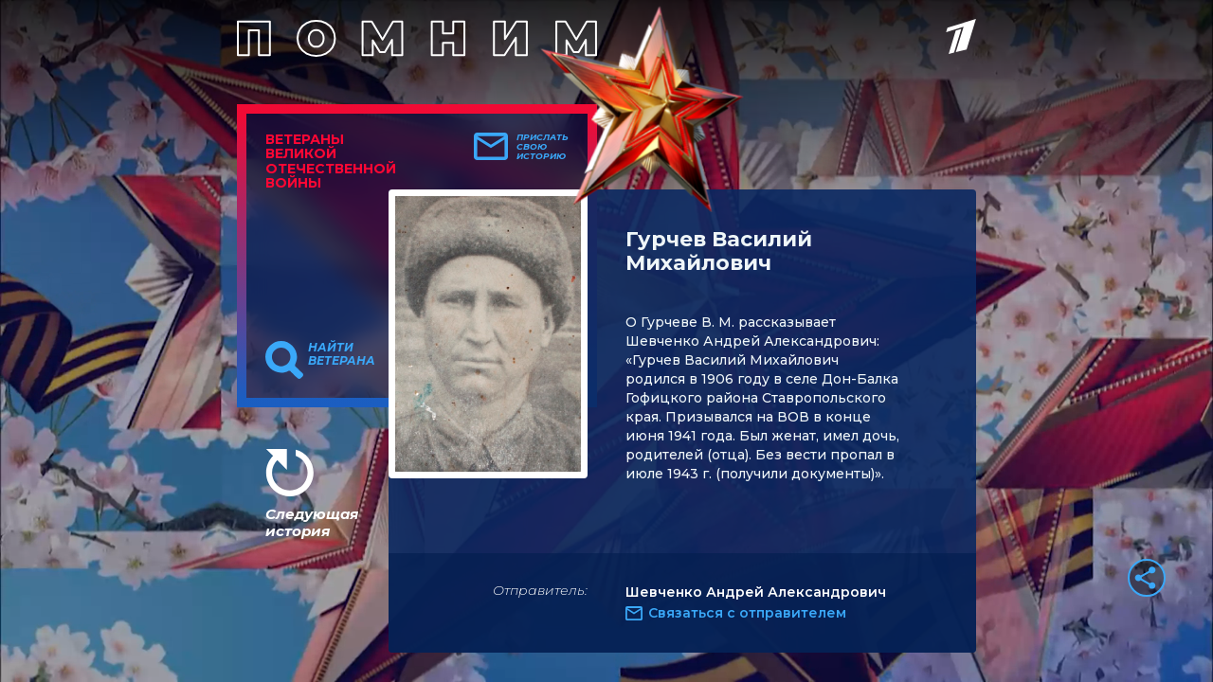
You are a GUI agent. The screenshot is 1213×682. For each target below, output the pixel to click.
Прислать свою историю (542, 147)
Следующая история (311, 522)
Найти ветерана (341, 354)
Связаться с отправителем (747, 612)
